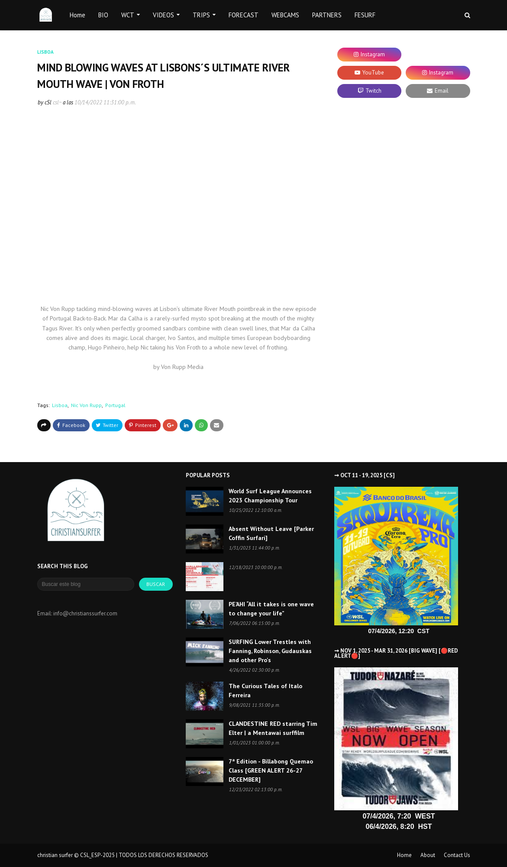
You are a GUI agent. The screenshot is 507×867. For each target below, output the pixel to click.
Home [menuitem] (77, 15)
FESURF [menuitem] (365, 15)
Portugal (115, 405)
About (427, 855)
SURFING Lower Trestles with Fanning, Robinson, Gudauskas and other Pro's (270, 651)
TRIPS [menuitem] (201, 15)
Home (404, 855)
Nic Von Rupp (86, 405)
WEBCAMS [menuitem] (285, 15)
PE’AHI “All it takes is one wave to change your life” (271, 608)
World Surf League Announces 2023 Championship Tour (270, 495)
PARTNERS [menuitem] (327, 15)
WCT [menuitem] (127, 15)
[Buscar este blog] (86, 584)
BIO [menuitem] (103, 15)
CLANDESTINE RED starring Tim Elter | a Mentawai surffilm (273, 728)
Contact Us (457, 855)
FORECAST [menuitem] (243, 15)
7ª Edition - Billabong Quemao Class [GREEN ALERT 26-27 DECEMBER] (271, 770)
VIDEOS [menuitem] (163, 15)
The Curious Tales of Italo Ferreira (265, 690)
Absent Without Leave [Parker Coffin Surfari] (271, 533)
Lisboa (60, 405)
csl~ (57, 102)
